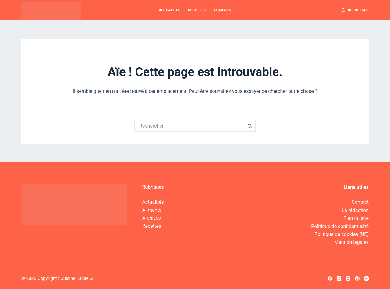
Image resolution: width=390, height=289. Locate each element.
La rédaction (355, 210)
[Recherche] (355, 10)
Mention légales (351, 242)
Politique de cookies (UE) (341, 234)
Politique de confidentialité (340, 226)
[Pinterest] (357, 278)
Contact (360, 202)
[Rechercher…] (189, 126)
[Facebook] (330, 278)
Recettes (197, 10)
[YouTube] (366, 278)
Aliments (222, 10)
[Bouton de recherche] (250, 126)
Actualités (169, 10)
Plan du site (356, 218)
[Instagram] (348, 278)
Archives (151, 218)
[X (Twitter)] (339, 278)
